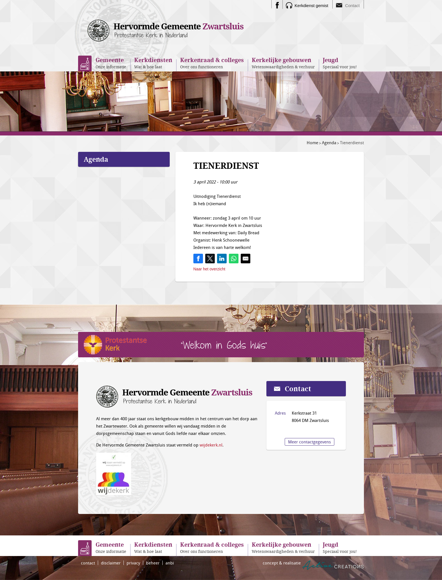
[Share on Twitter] (210, 258)
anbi (169, 563)
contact (88, 563)
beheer (153, 563)
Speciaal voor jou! (340, 62)
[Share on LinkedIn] (222, 258)
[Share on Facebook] (198, 258)
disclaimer (111, 563)
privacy (133, 563)
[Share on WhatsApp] (233, 258)
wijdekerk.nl (211, 445)
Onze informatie (111, 62)
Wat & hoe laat (153, 62)
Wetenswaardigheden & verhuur (283, 62)
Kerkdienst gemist (311, 5)
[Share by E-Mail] (245, 258)
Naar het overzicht (209, 269)
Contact (352, 5)
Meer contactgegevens (309, 442)
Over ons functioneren (212, 62)
